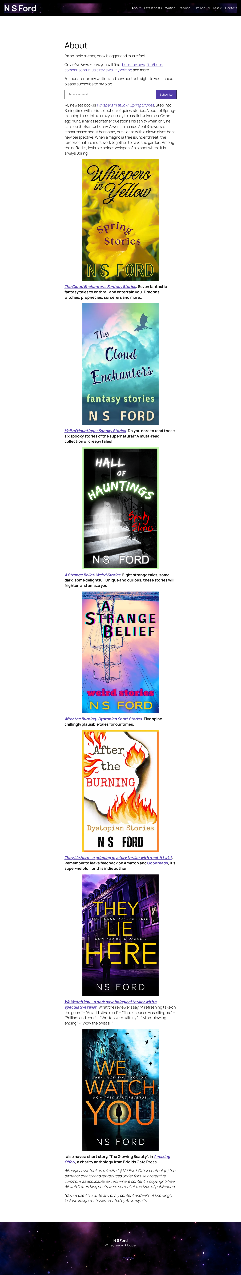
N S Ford (20, 8)
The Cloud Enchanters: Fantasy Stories (100, 286)
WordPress (128, 1257)
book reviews (133, 64)
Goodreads (157, 863)
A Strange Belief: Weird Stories (92, 574)
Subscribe (166, 94)
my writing (123, 70)
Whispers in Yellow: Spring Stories (125, 105)
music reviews (100, 70)
